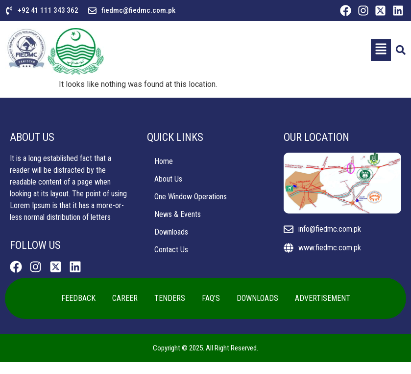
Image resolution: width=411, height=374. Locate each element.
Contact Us (171, 249)
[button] (380, 50)
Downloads (171, 232)
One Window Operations (190, 196)
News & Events (177, 214)
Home (163, 161)
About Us (168, 179)
